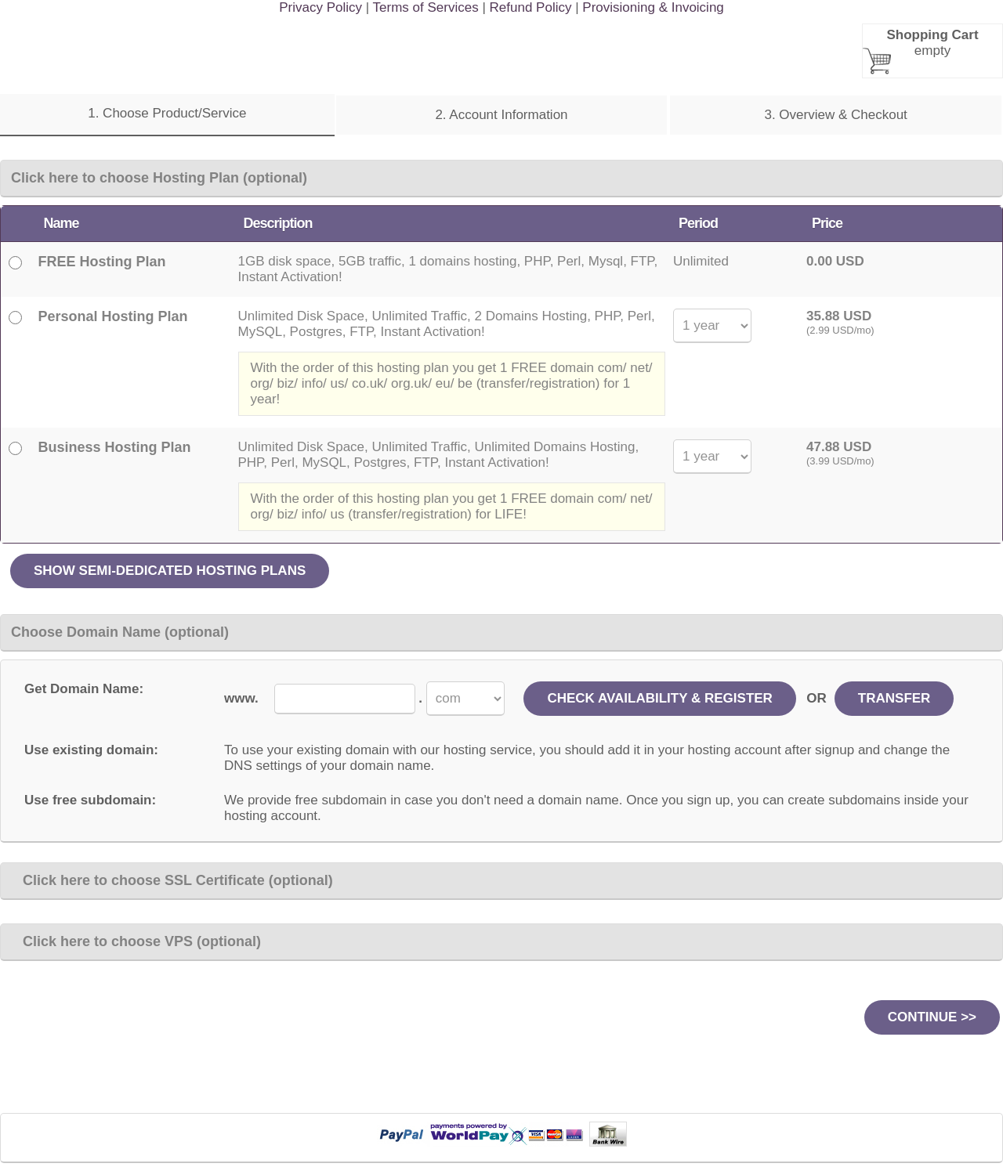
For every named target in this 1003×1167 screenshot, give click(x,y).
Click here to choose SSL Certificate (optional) (172, 880)
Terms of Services (426, 7)
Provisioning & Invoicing (652, 7)
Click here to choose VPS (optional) (136, 941)
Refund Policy (531, 7)
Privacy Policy (320, 7)
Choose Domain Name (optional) (120, 632)
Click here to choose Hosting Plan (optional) (159, 178)
